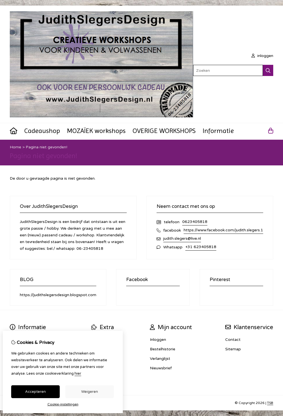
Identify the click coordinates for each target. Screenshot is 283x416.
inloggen (262, 55)
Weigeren (89, 391)
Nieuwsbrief (161, 368)
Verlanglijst (160, 358)
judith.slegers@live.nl (182, 238)
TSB (270, 403)
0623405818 (194, 221)
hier (78, 373)
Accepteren (35, 391)
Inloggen (158, 339)
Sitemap (233, 349)
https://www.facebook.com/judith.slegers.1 (223, 230)
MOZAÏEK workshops (96, 131)
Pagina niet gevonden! (46, 147)
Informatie (218, 131)
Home (15, 147)
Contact (233, 339)
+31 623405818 (200, 246)
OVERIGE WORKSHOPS (164, 131)
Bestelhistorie (162, 349)
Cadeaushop (42, 131)
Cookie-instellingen (62, 404)
